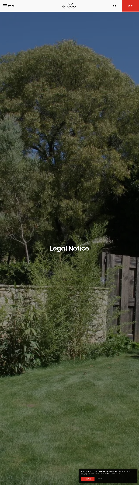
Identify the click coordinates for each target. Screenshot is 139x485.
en (115, 5)
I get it (88, 479)
